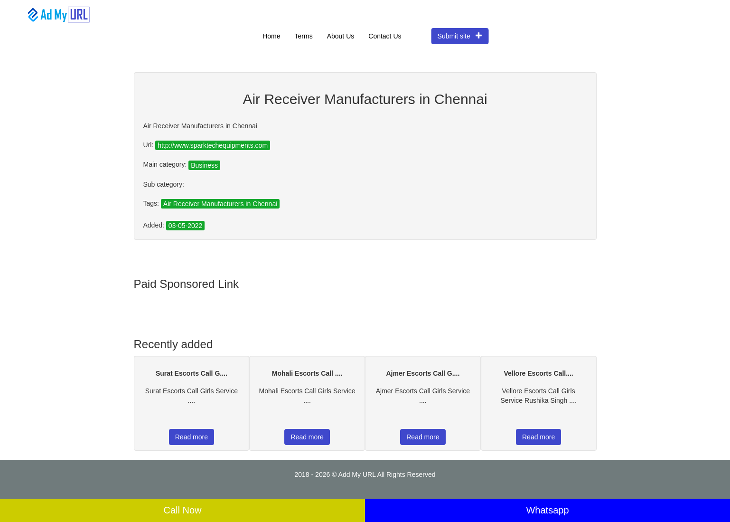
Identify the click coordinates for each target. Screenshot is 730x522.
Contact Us (384, 36)
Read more (191, 437)
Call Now (182, 510)
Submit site (460, 36)
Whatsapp (547, 510)
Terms (304, 36)
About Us (341, 36)
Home (271, 36)
